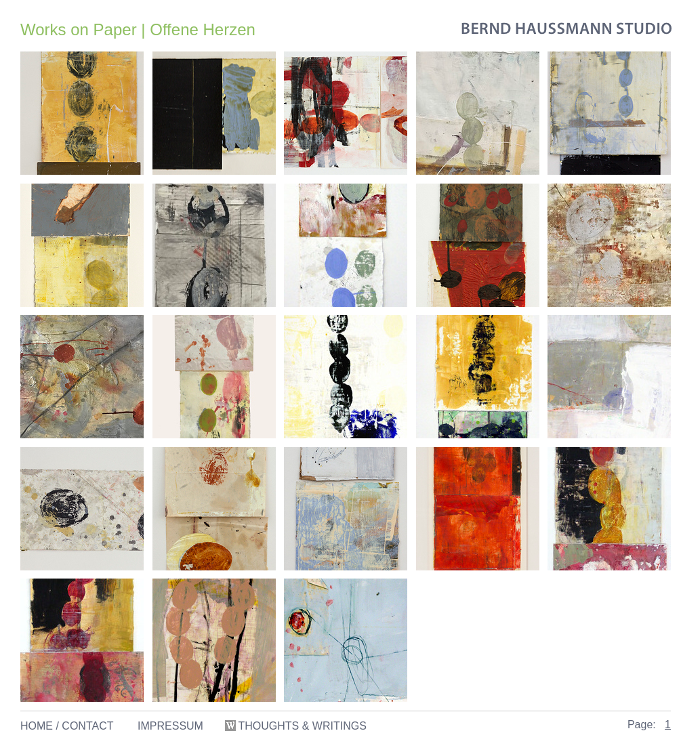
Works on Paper (78, 29)
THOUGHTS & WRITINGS (297, 726)
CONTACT (87, 726)
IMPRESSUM (170, 726)
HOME (36, 726)
